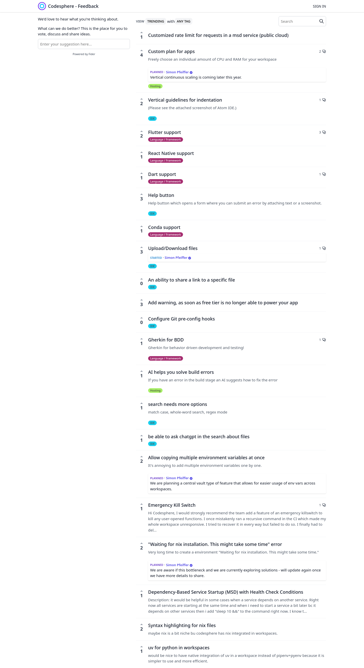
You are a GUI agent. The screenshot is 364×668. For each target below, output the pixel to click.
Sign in (319, 6)
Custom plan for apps (171, 51)
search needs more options (177, 404)
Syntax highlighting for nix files (182, 625)
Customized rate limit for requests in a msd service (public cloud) (218, 35)
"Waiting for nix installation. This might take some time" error (215, 544)
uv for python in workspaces (179, 647)
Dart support (162, 174)
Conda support (164, 227)
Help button (161, 195)
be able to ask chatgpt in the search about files (198, 436)
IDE (152, 118)
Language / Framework (165, 139)
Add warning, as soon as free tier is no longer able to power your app (223, 303)
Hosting (155, 86)
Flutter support (164, 132)
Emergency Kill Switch (172, 505)
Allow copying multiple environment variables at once (206, 457)
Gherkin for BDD (166, 340)
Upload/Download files (173, 248)
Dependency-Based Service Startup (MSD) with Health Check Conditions (225, 592)
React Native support (171, 153)
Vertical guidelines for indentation (185, 100)
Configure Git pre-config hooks (181, 319)
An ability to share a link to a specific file (191, 280)
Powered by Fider (84, 54)
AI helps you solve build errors (181, 372)
